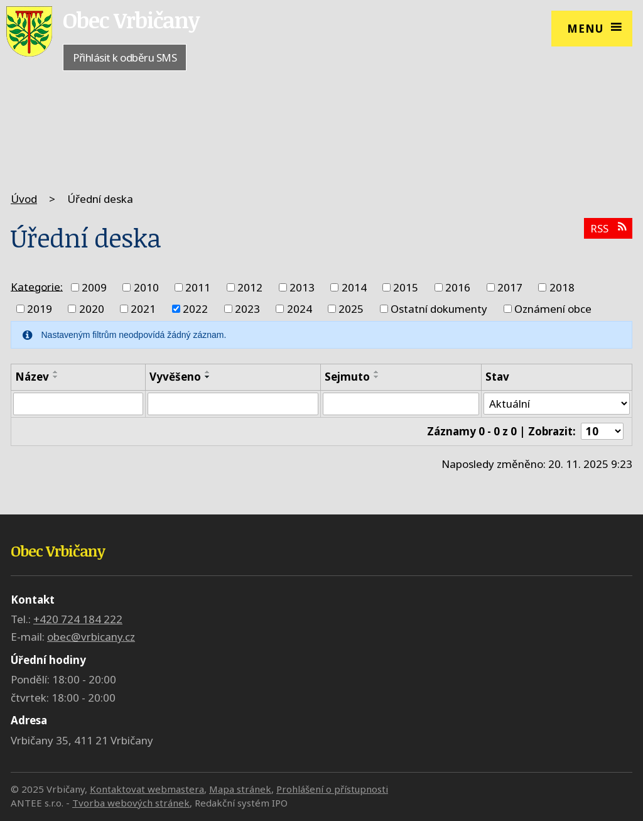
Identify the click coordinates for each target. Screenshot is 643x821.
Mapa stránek (240, 789)
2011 (197, 287)
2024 (299, 309)
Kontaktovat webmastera (147, 789)
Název (32, 376)
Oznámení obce (553, 309)
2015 (405, 287)
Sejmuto (347, 376)
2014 (354, 287)
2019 (39, 309)
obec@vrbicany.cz (91, 637)
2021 (143, 309)
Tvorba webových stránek (131, 803)
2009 (94, 287)
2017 (509, 287)
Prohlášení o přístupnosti (332, 789)
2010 (146, 287)
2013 (302, 287)
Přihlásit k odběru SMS (124, 57)
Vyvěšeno (175, 376)
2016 (457, 287)
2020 (91, 309)
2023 (247, 309)
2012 (249, 287)
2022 (195, 309)
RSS (608, 228)
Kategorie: (37, 286)
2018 (562, 287)
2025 (351, 309)
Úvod (24, 199)
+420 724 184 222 (77, 619)
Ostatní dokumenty (439, 309)
